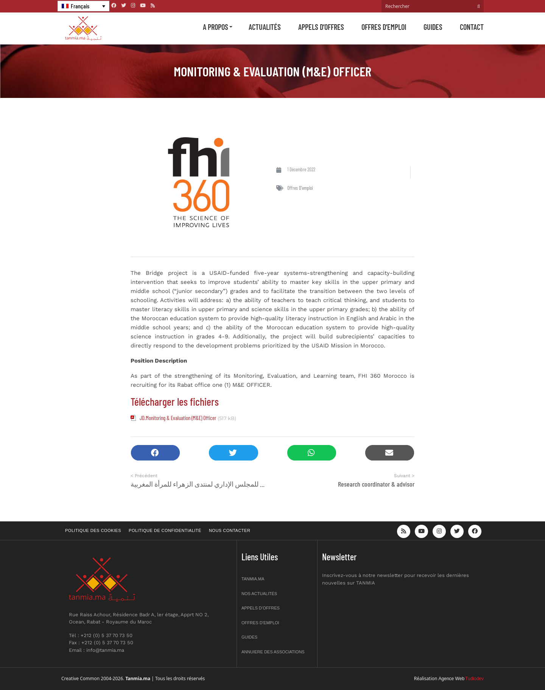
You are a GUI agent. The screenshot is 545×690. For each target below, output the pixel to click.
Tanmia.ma (252, 579)
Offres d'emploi (300, 188)
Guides (433, 26)
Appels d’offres (321, 26)
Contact (472, 26)
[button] (155, 453)
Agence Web (452, 678)
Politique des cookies (93, 530)
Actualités (265, 26)
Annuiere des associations (273, 652)
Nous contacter (229, 530)
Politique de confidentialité (165, 530)
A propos (215, 26)
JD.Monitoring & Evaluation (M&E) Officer (178, 417)
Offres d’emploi (383, 26)
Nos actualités (259, 593)
